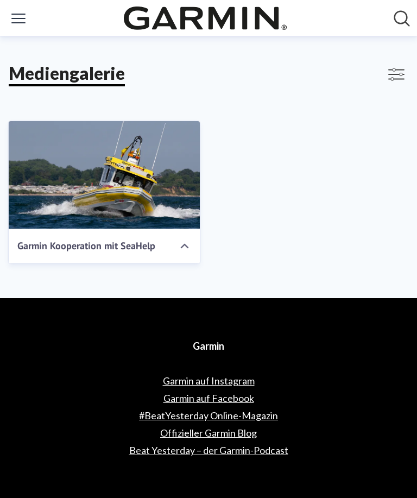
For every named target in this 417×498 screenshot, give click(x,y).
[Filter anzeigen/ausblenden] (396, 74)
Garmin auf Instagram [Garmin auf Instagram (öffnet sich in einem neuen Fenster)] (209, 381)
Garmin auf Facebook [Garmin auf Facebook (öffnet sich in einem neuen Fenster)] (208, 398)
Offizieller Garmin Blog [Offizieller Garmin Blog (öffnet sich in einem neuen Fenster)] (208, 433)
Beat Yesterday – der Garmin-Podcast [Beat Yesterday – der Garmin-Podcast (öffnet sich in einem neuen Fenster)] (208, 450)
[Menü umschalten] (18, 18)
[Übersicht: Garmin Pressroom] (205, 18)
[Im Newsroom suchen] (401, 18)
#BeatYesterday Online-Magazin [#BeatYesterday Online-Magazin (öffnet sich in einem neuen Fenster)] (208, 415)
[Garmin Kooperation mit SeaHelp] (104, 175)
